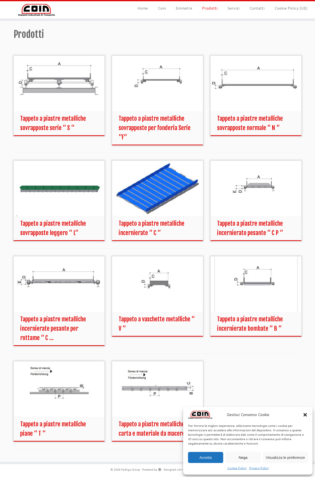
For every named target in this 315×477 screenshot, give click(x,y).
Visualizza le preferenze (285, 457)
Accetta (205, 457)
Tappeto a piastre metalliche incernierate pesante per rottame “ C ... (53, 328)
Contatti (257, 8)
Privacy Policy (259, 468)
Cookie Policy (237, 468)
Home (142, 8)
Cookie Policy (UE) (291, 8)
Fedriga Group (130, 470)
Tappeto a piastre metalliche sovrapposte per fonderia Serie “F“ (154, 128)
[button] (305, 414)
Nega (243, 457)
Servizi (233, 8)
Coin (162, 8)
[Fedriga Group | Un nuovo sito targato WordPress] (36, 10)
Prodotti (210, 8)
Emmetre (184, 8)
